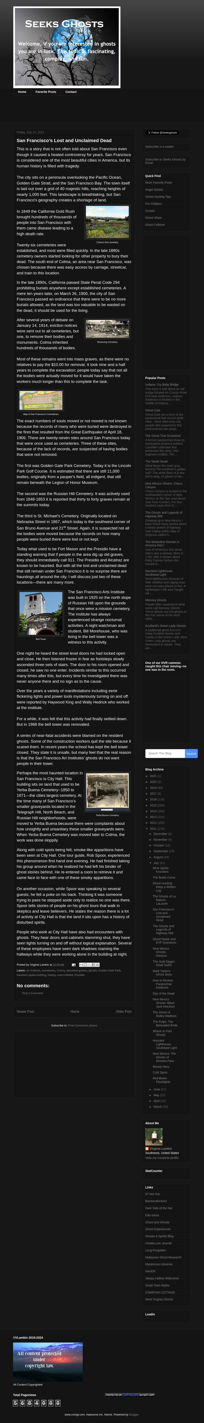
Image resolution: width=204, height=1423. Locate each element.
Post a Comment (32, 993)
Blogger (134, 1414)
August (158, 857)
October (159, 845)
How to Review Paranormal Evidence (163, 984)
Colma (61, 970)
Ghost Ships (153, 217)
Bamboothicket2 (156, 1201)
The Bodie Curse (164, 877)
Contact (70, 92)
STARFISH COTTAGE (160, 1292)
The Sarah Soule (156, 461)
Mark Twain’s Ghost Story (162, 972)
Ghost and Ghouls (157, 1222)
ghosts (92, 970)
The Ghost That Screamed (163, 435)
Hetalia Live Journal (158, 1243)
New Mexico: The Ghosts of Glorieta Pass (164, 1057)
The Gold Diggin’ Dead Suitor (164, 963)
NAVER (150, 1271)
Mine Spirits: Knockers (161, 869)
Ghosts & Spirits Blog (159, 1236)
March (158, 1106)
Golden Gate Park (109, 970)
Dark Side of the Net (158, 1208)
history (52, 975)
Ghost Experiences (158, 1229)
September (161, 851)
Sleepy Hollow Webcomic (162, 1278)
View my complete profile (161, 1158)
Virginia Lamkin (161, 1148)
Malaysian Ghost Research (163, 1257)
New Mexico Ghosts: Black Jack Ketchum (164, 1003)
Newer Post (25, 1011)
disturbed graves (76, 970)
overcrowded (65, 975)
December (160, 834)
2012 (154, 822)
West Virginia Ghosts (159, 1299)
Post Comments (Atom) (82, 1025)
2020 (154, 782)
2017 (154, 793)
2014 (154, 811)
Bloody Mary (161, 1066)
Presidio (80, 975)
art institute (33, 970)
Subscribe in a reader (159, 146)
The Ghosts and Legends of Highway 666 (163, 929)
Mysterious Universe (158, 1264)
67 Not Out (152, 1194)
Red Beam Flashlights (161, 1080)
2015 (154, 805)
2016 (154, 799)
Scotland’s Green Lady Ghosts (165, 625)
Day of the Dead (163, 993)
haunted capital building (31, 975)
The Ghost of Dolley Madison (165, 1014)
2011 (154, 828)
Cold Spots (160, 1072)
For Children (153, 203)
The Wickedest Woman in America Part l (162, 543)
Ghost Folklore (155, 224)
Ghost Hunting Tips (158, 196)
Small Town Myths (157, 1285)
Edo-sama (152, 1215)
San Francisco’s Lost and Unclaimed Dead (163, 915)
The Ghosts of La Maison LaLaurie (164, 900)
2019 (154, 788)
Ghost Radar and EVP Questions (164, 940)
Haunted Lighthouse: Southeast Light (159, 572)
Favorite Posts (46, 92)
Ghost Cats (152, 410)
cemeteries (48, 970)
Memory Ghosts (155, 600)
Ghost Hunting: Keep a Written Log (164, 887)
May (156, 1095)
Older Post (124, 1011)
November (160, 839)
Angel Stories (154, 189)
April (156, 1101)
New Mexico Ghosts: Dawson (161, 952)
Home (22, 92)
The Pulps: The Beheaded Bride (165, 1023)
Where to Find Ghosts (162, 1032)
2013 (154, 817)
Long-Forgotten (155, 1250)
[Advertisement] (91, 111)
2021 (154, 776)
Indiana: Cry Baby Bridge (162, 384)
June (157, 1089)
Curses (150, 211)
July (156, 863)
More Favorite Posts (158, 182)
